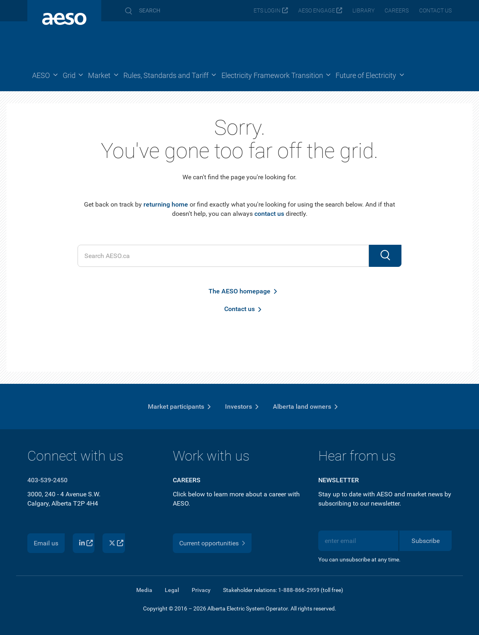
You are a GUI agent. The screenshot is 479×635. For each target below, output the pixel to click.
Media (144, 590)
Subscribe (425, 541)
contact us (269, 213)
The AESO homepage (239, 291)
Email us (46, 543)
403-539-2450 (47, 480)
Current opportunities (209, 543)
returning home (165, 204)
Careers (397, 10)
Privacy (201, 590)
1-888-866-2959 (298, 590)
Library (363, 10)
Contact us (435, 10)
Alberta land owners (302, 406)
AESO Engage (316, 10)
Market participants (176, 406)
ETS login (267, 10)
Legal (172, 590)
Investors (238, 406)
